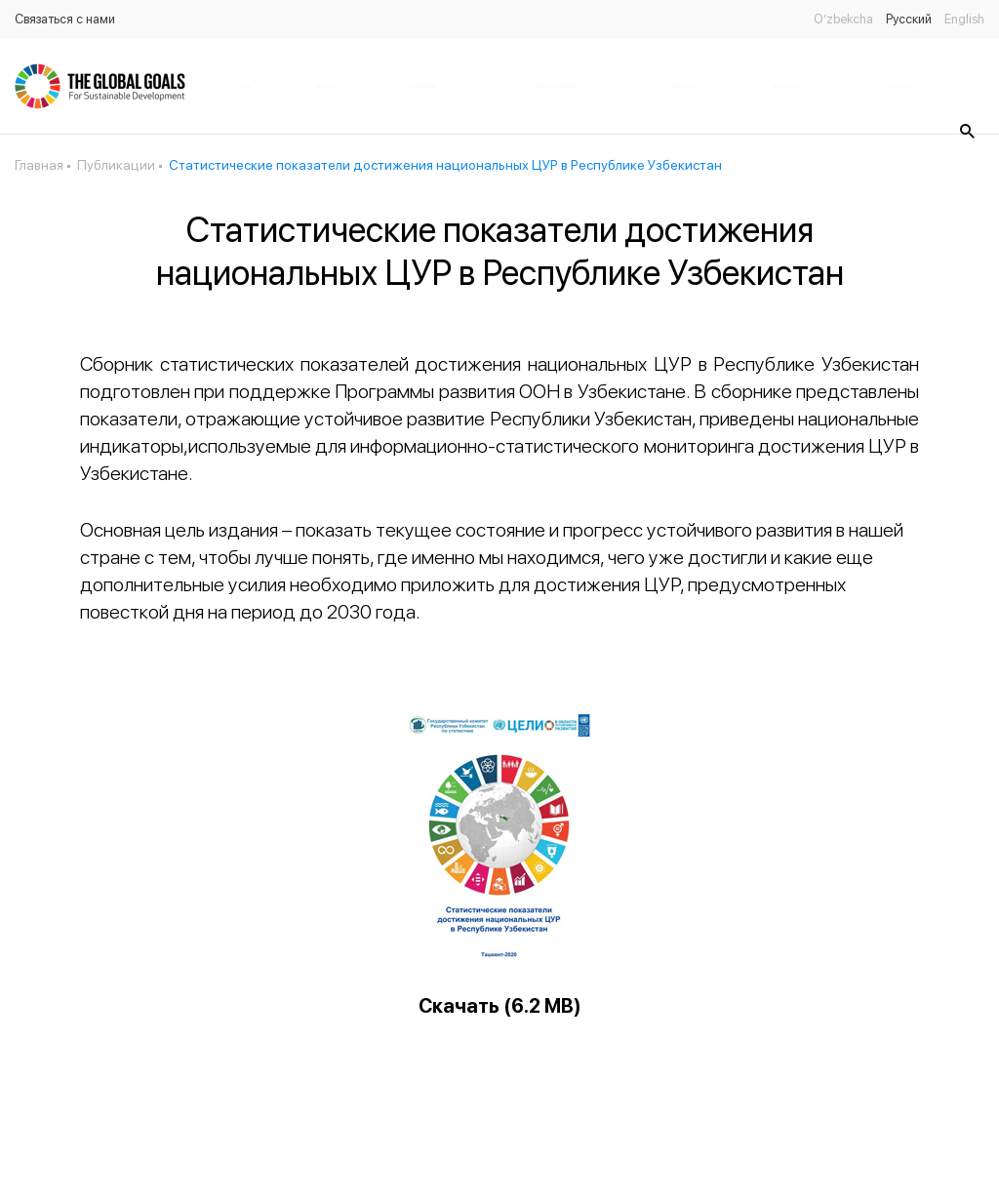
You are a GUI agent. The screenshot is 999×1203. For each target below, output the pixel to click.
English (964, 19)
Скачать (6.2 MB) (500, 1006)
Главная (244, 86)
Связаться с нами (65, 19)
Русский (909, 19)
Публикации (421, 86)
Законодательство (556, 86)
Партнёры (683, 86)
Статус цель (897, 86)
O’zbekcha (843, 19)
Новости (324, 86)
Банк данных (785, 86)
